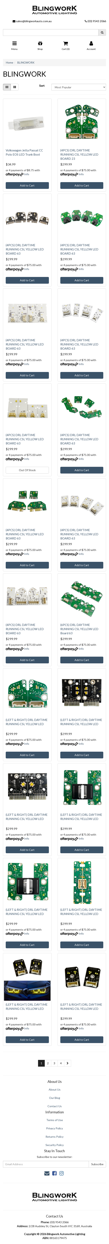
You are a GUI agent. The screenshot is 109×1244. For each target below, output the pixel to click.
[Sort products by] (78, 87)
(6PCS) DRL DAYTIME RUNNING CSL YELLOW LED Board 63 (79, 629)
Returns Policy (54, 1136)
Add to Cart (27, 185)
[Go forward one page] (67, 1063)
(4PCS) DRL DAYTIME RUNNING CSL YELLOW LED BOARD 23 (79, 154)
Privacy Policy (54, 1128)
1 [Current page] (41, 1063)
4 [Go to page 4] (61, 1063)
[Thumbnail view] (7, 87)
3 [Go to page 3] (54, 1063)
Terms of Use (54, 1120)
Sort (42, 85)
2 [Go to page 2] (48, 1063)
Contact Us (55, 1106)
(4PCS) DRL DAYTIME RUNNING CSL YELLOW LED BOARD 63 (25, 249)
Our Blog (54, 1097)
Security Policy (55, 1145)
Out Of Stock (27, 470)
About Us (55, 1089)
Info (26, 174)
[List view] (15, 87)
